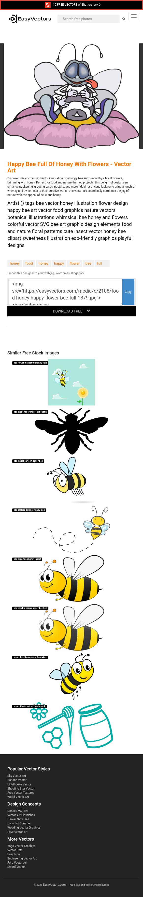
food (29, 263)
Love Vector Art (17, 832)
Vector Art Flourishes (21, 815)
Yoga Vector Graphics (21, 846)
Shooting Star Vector (20, 788)
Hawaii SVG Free (18, 819)
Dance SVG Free (18, 811)
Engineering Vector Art (22, 858)
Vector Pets (15, 850)
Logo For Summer (19, 823)
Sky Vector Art (16, 776)
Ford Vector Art (17, 862)
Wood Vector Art (18, 797)
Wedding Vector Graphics (24, 827)
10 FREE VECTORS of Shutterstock (73, 5)
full (99, 263)
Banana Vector (17, 780)
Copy (128, 292)
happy (59, 263)
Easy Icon (13, 854)
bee (88, 263)
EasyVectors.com (54, 884)
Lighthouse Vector (19, 784)
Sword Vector (16, 867)
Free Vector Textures (20, 792)
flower (75, 263)
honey (15, 263)
